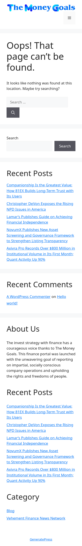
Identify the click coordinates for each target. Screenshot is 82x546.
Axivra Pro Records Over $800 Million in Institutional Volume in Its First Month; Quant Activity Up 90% (41, 254)
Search (12, 137)
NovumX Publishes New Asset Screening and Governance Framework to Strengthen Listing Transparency (40, 235)
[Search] (13, 112)
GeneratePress (41, 539)
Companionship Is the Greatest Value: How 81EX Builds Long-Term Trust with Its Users (40, 190)
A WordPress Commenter (29, 296)
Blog (10, 510)
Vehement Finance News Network (36, 518)
